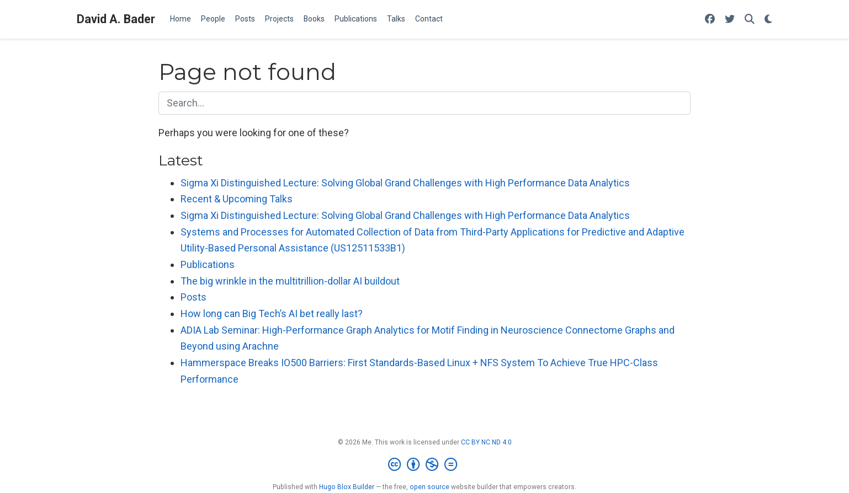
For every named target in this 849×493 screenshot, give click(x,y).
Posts (193, 297)
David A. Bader (116, 19)
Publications (208, 264)
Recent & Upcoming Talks (237, 199)
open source (429, 487)
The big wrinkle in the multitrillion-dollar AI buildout (290, 281)
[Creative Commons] (424, 465)
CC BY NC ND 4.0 (486, 442)
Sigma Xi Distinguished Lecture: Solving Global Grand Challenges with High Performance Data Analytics (405, 183)
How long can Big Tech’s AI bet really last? (272, 313)
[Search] (750, 19)
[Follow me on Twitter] (730, 19)
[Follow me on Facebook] (710, 19)
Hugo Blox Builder (346, 487)
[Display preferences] (768, 19)
